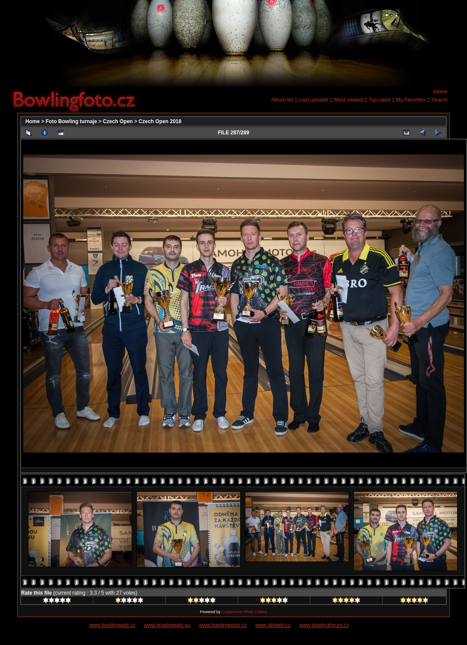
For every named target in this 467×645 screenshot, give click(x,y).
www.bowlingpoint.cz (223, 625)
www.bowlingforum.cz (324, 625)
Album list (282, 100)
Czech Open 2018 (160, 121)
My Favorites (411, 100)
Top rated (379, 100)
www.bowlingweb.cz (113, 625)
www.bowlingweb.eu (167, 625)
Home (441, 92)
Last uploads (313, 100)
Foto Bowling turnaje (71, 121)
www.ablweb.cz (273, 625)
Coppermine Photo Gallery (244, 612)
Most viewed (348, 100)
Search (439, 100)
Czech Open (118, 121)
